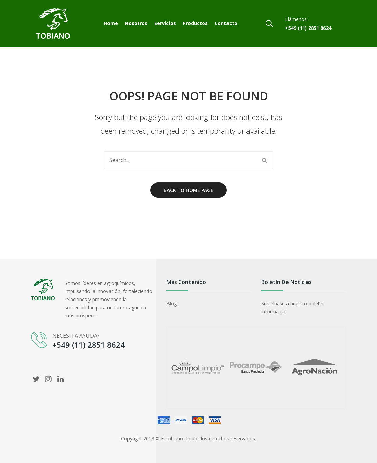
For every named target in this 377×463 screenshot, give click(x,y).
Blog (171, 303)
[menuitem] (111, 24)
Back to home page (188, 190)
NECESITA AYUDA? (76, 336)
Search (264, 160)
